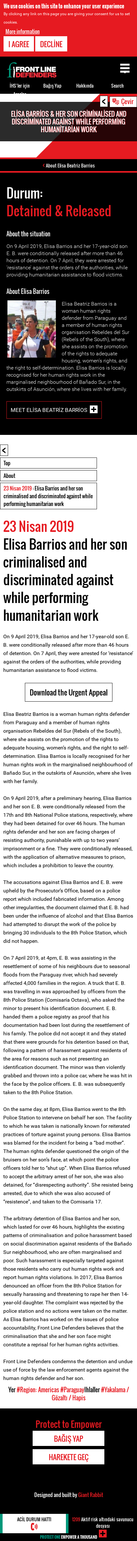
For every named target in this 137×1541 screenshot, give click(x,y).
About (9, 476)
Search (117, 85)
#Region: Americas (38, 1389)
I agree (18, 44)
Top (7, 463)
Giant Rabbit (90, 1495)
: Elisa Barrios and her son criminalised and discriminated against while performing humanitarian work (48, 496)
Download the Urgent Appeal (69, 692)
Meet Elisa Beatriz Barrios (49, 410)
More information (22, 31)
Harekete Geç (69, 1457)
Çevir (127, 101)
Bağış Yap (52, 85)
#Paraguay (72, 1389)
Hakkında (85, 85)
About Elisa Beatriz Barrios (70, 165)
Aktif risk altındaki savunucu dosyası (102, 1522)
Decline (51, 44)
